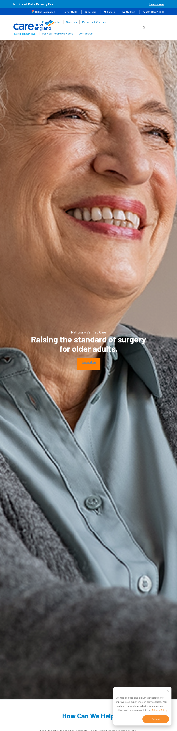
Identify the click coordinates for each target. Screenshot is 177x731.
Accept (156, 719)
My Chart (129, 11)
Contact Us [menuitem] (85, 33)
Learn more (156, 4)
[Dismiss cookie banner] (168, 691)
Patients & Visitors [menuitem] (94, 22)
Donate (109, 11)
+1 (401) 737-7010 (153, 11)
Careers (90, 11)
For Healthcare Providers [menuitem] (57, 33)
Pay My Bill (70, 11)
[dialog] (142, 706)
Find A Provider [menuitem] (51, 22)
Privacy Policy (159, 710)
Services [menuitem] (71, 22)
